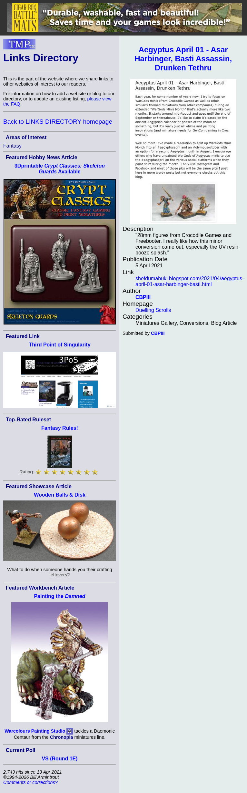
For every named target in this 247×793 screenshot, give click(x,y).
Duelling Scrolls (153, 310)
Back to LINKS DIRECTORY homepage (57, 121)
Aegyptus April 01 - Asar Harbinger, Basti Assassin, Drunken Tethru (183, 58)
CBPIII (143, 297)
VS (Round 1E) (59, 758)
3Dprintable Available (60, 168)
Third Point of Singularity (59, 344)
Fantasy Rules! (59, 428)
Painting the (59, 596)
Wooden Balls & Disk (59, 495)
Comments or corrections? (30, 782)
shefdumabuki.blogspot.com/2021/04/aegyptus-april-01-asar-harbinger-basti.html (189, 281)
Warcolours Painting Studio (35, 730)
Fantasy (12, 146)
